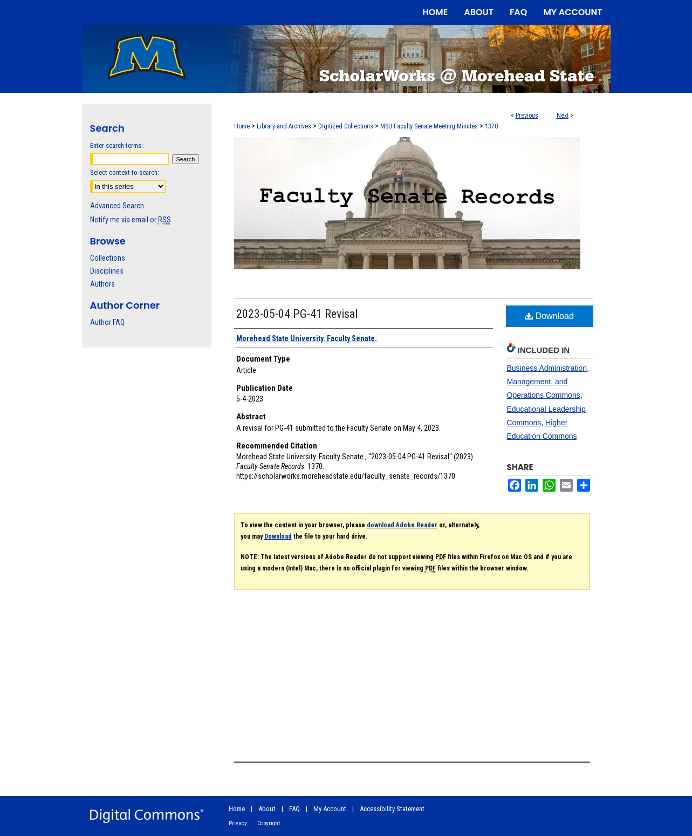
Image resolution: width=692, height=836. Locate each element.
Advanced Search (117, 205)
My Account (329, 809)
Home (242, 126)
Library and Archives (284, 126)
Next (562, 115)
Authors (102, 284)
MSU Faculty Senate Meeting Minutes (429, 126)
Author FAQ (107, 322)
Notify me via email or (130, 219)
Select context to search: (124, 172)
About (267, 809)
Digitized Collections (345, 126)
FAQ (294, 809)
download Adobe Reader (402, 525)
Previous (527, 115)
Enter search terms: (116, 145)
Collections (107, 258)
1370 (491, 126)
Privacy (238, 823)
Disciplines (107, 271)
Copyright (268, 823)
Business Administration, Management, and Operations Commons (548, 381)
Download (549, 316)
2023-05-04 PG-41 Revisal (297, 314)
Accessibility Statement (392, 809)
